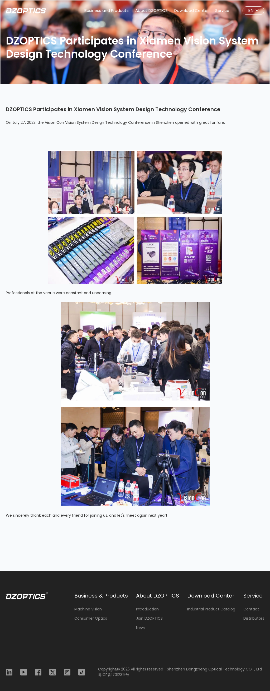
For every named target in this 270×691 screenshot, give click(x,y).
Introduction (147, 609)
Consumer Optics (90, 618)
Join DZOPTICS (149, 618)
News (141, 628)
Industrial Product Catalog (211, 609)
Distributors (253, 618)
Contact (251, 609)
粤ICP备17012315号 (113, 674)
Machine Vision (88, 609)
